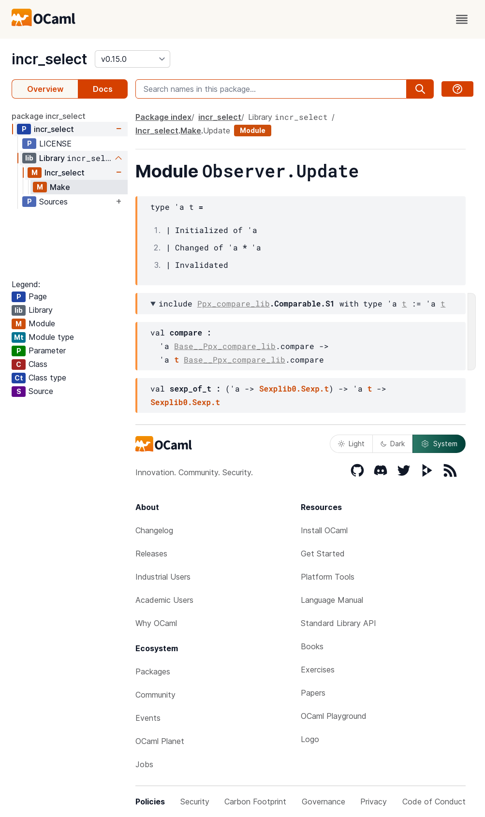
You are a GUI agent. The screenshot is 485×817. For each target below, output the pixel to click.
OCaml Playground (334, 716)
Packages (152, 671)
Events (148, 718)
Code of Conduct (434, 801)
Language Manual (332, 600)
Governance (323, 801)
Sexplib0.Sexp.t (294, 388)
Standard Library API (338, 623)
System (439, 443)
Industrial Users (163, 577)
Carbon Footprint (255, 801)
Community (155, 695)
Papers (313, 693)
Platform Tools (327, 577)
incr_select (49, 59)
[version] (132, 59)
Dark (393, 443)
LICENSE (55, 143)
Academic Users (164, 600)
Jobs (144, 764)
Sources (53, 201)
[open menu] (462, 19)
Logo (310, 739)
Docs (103, 89)
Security (194, 801)
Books (312, 646)
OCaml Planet (159, 741)
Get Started (323, 553)
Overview (45, 89)
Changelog (154, 530)
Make (60, 187)
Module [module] (252, 130)
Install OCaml (324, 530)
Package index (163, 117)
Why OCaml (156, 623)
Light (351, 443)
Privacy (373, 801)
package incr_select (49, 116)
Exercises (318, 669)
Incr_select (64, 172)
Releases (151, 553)
